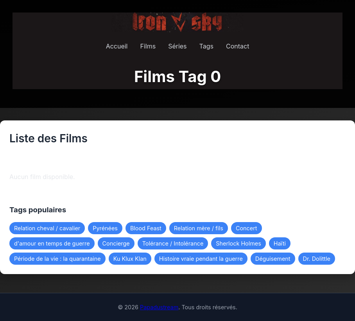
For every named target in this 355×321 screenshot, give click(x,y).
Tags (206, 46)
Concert (246, 228)
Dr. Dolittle (316, 258)
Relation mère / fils (198, 228)
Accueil (117, 46)
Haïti (280, 243)
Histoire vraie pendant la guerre (201, 258)
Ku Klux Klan (130, 258)
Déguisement (272, 258)
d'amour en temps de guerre (52, 243)
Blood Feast (145, 228)
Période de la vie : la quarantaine (57, 258)
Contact (237, 46)
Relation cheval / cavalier (47, 228)
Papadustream (159, 307)
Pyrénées (105, 228)
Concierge (116, 243)
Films (148, 46)
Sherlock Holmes (238, 243)
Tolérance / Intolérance (173, 243)
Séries (177, 46)
